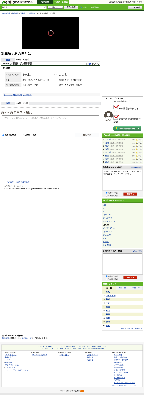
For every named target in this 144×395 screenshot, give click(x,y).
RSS (82, 391)
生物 (74, 348)
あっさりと (108, 218)
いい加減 (107, 245)
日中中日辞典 (119, 365)
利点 (108, 310)
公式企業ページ (92, 355)
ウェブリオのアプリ (39, 355)
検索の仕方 (9, 357)
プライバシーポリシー (13, 365)
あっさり (107, 214)
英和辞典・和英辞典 (121, 360)
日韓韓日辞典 (119, 367)
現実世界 (26, 80)
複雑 (108, 314)
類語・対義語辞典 (120, 357)
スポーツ (68, 348)
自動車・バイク (76, 346)
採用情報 (90, 360)
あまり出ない (109, 228)
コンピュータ (59, 346)
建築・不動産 (96, 346)
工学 (88, 346)
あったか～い (109, 221)
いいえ (106, 242)
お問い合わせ (64, 355)
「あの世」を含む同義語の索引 (19, 182)
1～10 (109, 288)
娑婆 (72, 85)
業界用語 (49, 346)
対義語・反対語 (61, 2)
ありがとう (108, 231)
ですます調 (110, 295)
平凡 (108, 292)
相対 (108, 299)
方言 (89, 348)
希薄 (108, 322)
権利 (108, 318)
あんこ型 (107, 235)
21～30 (136, 288)
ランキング (27, 95)
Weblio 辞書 (6, 13)
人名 (84, 348)
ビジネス (41, 346)
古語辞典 (117, 380)
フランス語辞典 (119, 370)
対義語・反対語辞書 (27, 13)
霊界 (30, 85)
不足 (108, 303)
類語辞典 (45, 2)
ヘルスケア (54, 348)
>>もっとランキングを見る (131, 329)
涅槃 (36, 85)
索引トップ (8, 95)
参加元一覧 (27, 338)
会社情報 (90, 357)
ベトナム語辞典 (119, 378)
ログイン (108, 120)
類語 (8, 60)
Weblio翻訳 (118, 362)
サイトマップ (10, 367)
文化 (41, 348)
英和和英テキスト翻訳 (16, 112)
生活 (46, 348)
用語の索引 (17, 95)
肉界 (66, 85)
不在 (108, 326)
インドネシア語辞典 (121, 372)
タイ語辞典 (118, 375)
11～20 (122, 288)
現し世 (79, 85)
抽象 (108, 307)
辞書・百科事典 (98, 348)
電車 (67, 346)
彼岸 (61, 85)
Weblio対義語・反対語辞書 (17, 63)
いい (105, 238)
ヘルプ (7, 360)
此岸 (24, 85)
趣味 (61, 348)
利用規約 (8, 362)
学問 (104, 346)
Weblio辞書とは (10, 355)
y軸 (104, 205)
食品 (79, 348)
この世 (63, 74)
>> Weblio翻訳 (136, 167)
